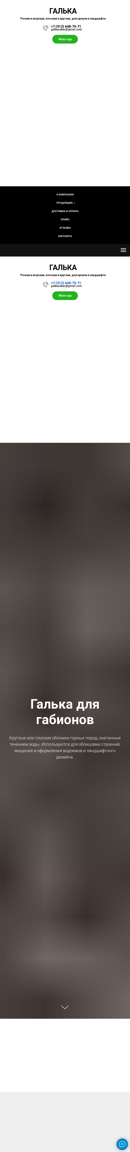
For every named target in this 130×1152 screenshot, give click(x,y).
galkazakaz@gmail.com (66, 29)
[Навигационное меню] (123, 250)
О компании (65, 194)
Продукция (64, 202)
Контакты (65, 236)
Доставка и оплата (65, 211)
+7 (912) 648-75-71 (66, 26)
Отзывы (65, 227)
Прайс (65, 219)
